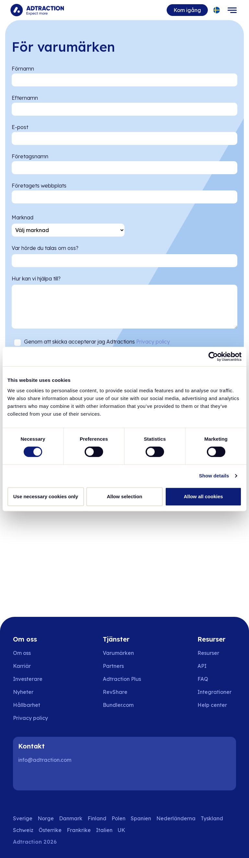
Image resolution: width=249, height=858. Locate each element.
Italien (104, 830)
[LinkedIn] (26, 777)
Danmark (70, 818)
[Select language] (216, 10)
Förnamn (23, 68)
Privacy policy (153, 341)
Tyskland (212, 818)
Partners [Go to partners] (113, 666)
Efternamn (25, 98)
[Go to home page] (37, 10)
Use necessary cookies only (45, 496)
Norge (46, 818)
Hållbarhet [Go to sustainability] (26, 705)
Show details (214, 475)
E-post (20, 127)
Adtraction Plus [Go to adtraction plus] (122, 679)
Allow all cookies (203, 496)
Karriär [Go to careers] (22, 666)
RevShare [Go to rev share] (115, 692)
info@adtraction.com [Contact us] (44, 760)
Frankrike (79, 830)
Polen (118, 818)
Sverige (22, 818)
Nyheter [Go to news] (23, 692)
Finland (97, 818)
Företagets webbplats (39, 185)
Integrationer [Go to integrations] (214, 692)
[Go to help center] (216, 705)
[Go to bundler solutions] (123, 705)
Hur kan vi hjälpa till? (36, 278)
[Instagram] (46, 777)
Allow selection (124, 496)
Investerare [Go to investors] (27, 679)
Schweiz (23, 830)
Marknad (22, 217)
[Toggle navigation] (232, 10)
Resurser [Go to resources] (208, 653)
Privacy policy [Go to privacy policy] (30, 718)
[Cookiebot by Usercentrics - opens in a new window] (213, 356)
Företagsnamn (30, 156)
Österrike (50, 830)
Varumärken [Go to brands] (118, 653)
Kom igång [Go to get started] (187, 10)
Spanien (141, 818)
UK (121, 830)
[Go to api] (216, 666)
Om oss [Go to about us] (22, 653)
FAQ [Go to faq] (202, 679)
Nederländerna (176, 818)
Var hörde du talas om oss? (45, 248)
